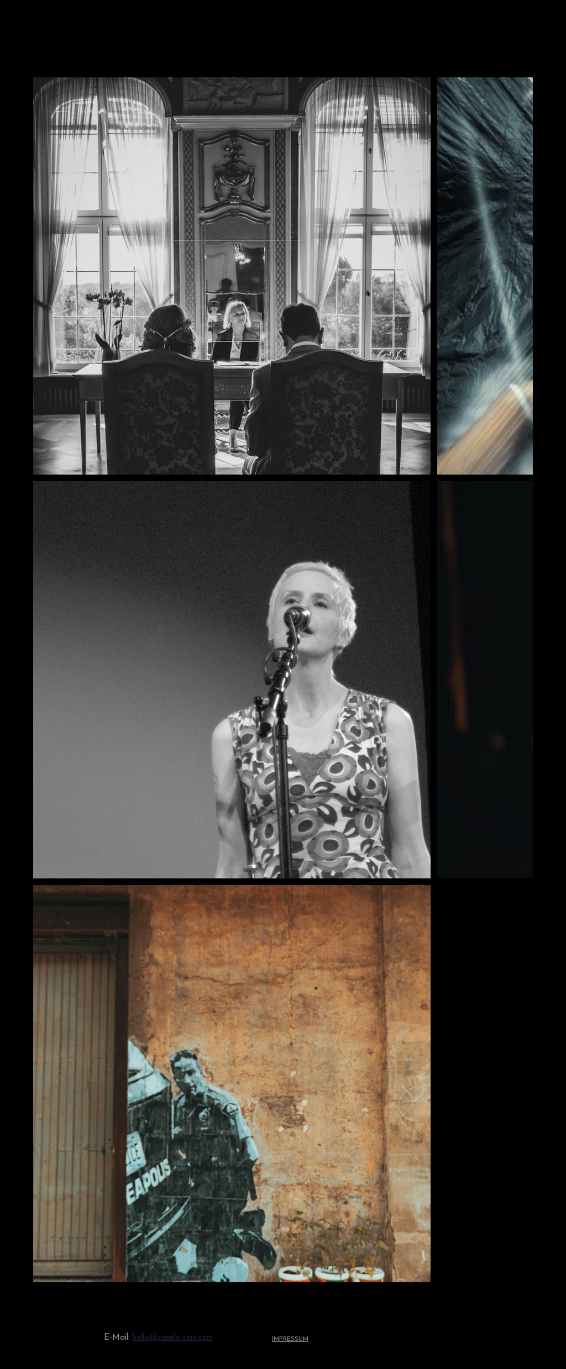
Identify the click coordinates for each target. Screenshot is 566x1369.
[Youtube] (456, 1338)
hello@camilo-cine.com (173, 1338)
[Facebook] (514, 1338)
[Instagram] (485, 1338)
